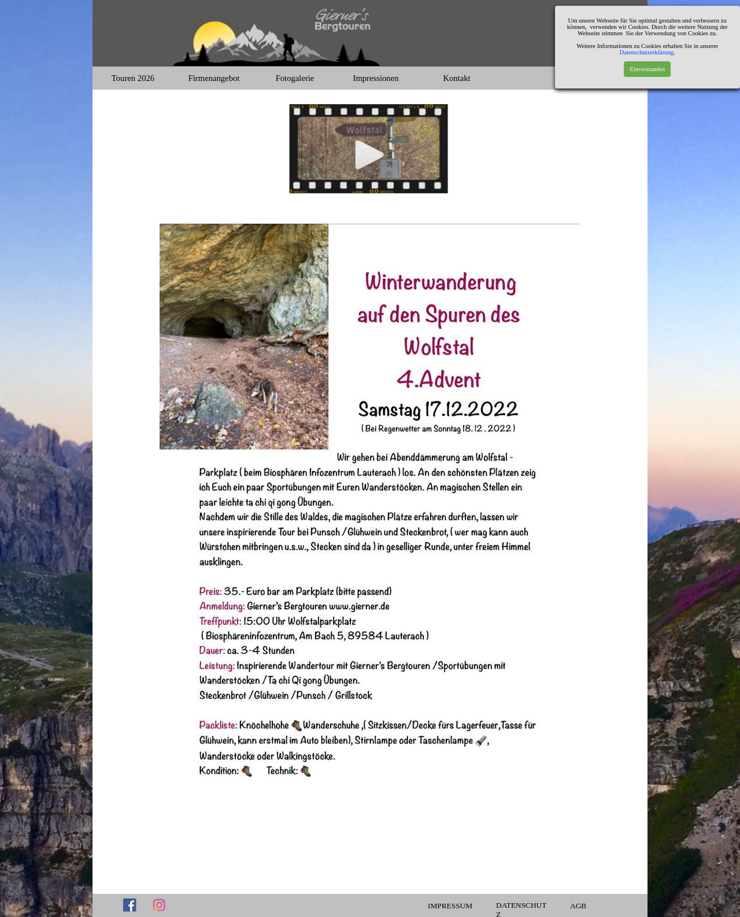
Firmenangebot (214, 78)
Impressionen (376, 78)
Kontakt (456, 78)
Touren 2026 (133, 78)
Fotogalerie (295, 78)
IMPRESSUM (450, 905)
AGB (578, 905)
